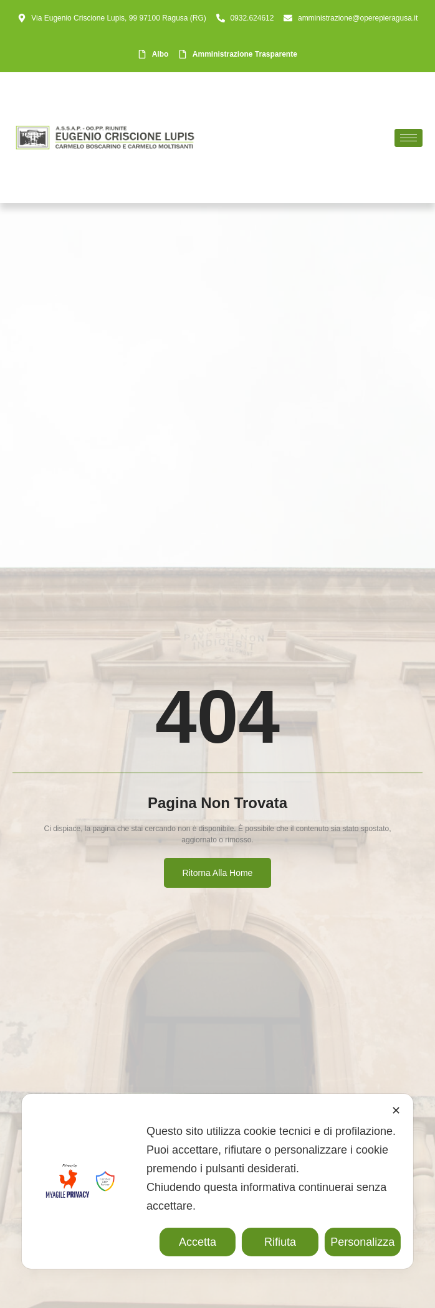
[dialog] (217, 1181)
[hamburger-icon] (408, 138)
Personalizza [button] (362, 1242)
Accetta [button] (197, 1242)
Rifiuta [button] (280, 1242)
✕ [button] (396, 1110)
